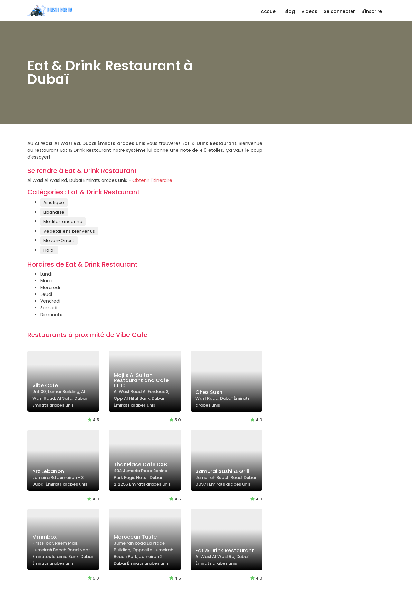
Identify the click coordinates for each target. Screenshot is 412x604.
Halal (49, 250)
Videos (309, 11)
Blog (289, 11)
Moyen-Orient (58, 240)
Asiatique (53, 202)
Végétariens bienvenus (69, 231)
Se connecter (339, 11)
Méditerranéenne (62, 221)
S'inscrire (371, 11)
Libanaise (54, 212)
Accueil (269, 11)
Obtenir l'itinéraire (152, 180)
